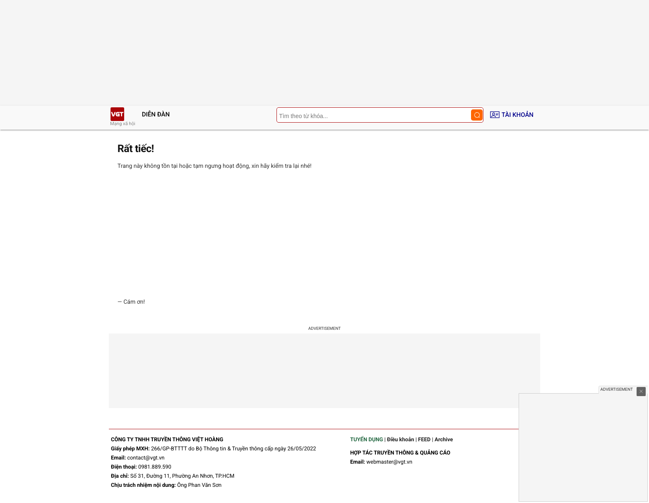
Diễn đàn (156, 114)
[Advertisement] (324, 234)
